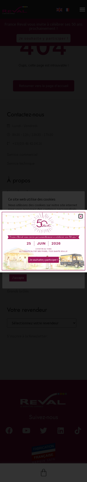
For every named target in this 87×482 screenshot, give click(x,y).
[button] (80, 216)
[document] (43, 241)
